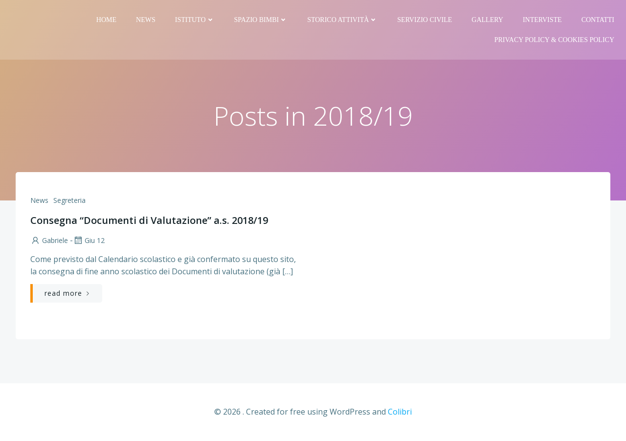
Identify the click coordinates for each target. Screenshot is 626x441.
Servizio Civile (424, 19)
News (146, 19)
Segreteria (69, 200)
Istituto (195, 19)
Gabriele (49, 240)
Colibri (400, 411)
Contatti (597, 19)
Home (106, 19)
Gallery (487, 19)
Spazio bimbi (261, 19)
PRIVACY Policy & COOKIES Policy (554, 40)
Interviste (542, 19)
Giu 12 (89, 240)
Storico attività (342, 19)
